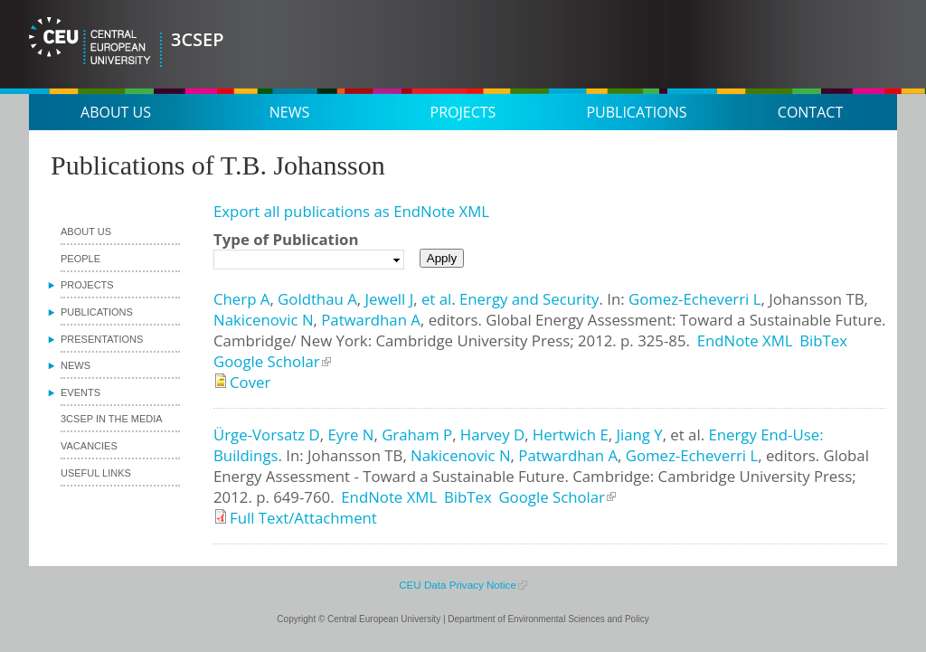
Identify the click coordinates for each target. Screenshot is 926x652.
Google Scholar (266, 361)
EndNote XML (745, 340)
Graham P (417, 434)
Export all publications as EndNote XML (351, 211)
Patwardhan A (370, 319)
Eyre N (350, 434)
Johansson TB (816, 298)
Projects (463, 112)
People (80, 258)
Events (80, 392)
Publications (636, 112)
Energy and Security (529, 298)
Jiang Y (639, 434)
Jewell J (388, 298)
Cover (250, 382)
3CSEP (197, 39)
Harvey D (492, 434)
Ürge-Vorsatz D (266, 434)
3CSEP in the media (112, 418)
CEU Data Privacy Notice (457, 585)
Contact (810, 112)
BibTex (823, 340)
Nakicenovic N (263, 319)
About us (115, 112)
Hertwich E (571, 434)
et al (436, 298)
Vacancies (89, 445)
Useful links (96, 473)
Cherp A (241, 298)
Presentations (102, 339)
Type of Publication (285, 239)
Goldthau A (317, 298)
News (289, 112)
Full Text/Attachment (303, 517)
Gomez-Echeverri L (694, 298)
